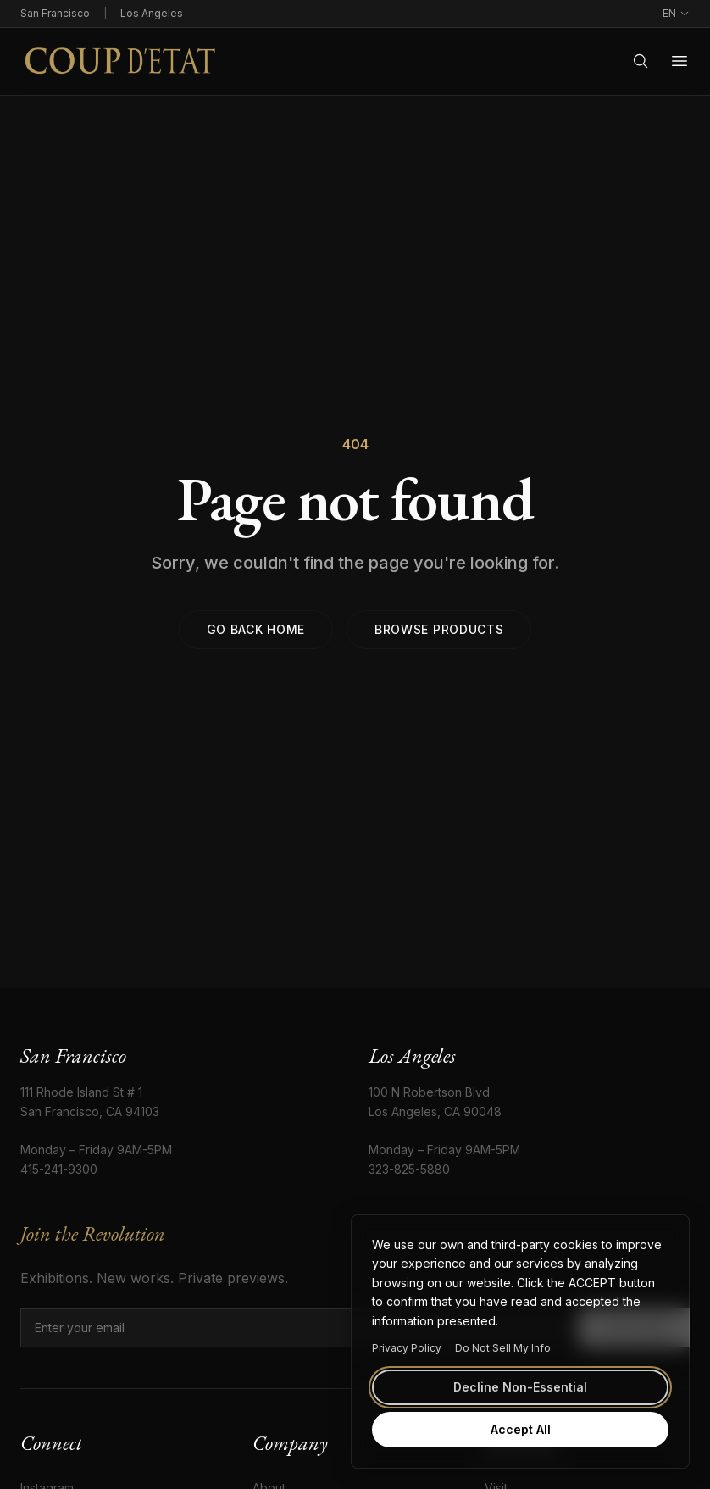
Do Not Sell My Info (503, 1348)
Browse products (439, 629)
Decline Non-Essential (520, 1387)
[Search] (640, 61)
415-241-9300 (58, 1169)
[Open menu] (679, 61)
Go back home (256, 629)
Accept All (521, 1429)
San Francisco (55, 13)
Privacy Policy (406, 1348)
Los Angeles (151, 13)
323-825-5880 (409, 1169)
